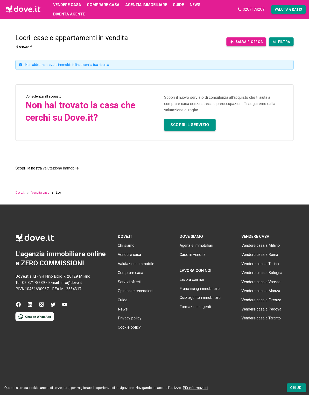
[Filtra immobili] (281, 41)
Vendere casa (129, 254)
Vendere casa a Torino (260, 263)
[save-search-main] (246, 41)
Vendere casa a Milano (260, 245)
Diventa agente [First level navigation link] (69, 14)
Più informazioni (195, 388)
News (123, 309)
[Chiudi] (296, 387)
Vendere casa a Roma (259, 254)
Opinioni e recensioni (135, 291)
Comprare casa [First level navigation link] (103, 4)
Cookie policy (129, 327)
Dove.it (20, 192)
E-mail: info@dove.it (65, 282)
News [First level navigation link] (195, 4)
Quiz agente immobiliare (200, 297)
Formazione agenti (195, 306)
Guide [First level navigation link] (178, 4)
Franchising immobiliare (200, 288)
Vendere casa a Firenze (261, 300)
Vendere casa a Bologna (261, 272)
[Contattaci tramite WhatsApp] (34, 319)
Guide (122, 300)
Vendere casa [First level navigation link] (67, 4)
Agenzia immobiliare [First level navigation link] (146, 4)
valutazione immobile (61, 168)
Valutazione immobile (136, 263)
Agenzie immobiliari (196, 245)
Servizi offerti (129, 282)
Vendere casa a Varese (261, 282)
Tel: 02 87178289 (30, 282)
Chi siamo (126, 245)
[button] (288, 9)
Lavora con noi (192, 279)
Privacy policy (129, 318)
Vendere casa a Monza (260, 291)
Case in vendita (192, 254)
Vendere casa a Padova (261, 309)
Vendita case (40, 192)
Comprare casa (130, 272)
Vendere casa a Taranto (261, 318)
